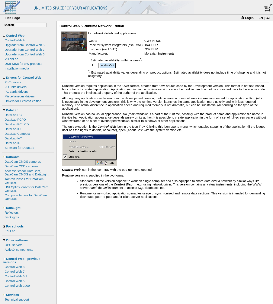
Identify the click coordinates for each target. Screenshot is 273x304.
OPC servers (14, 245)
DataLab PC (13, 115)
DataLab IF (12, 143)
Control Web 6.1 (16, 276)
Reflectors (12, 212)
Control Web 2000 (17, 285)
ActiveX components (19, 249)
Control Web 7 (15, 271)
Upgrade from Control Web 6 (25, 54)
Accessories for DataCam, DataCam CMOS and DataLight (26, 172)
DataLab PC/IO (15, 119)
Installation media (17, 68)
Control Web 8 (15, 267)
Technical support (17, 299)
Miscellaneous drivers (20, 96)
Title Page (12, 18)
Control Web (15, 35)
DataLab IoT (13, 138)
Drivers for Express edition (23, 101)
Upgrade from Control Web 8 (25, 45)
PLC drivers (13, 82)
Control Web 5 (15, 281)
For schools (15, 226)
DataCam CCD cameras (21, 166)
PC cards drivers (16, 91)
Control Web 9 (15, 40)
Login (249, 18)
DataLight (13, 208)
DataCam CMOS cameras (23, 161)
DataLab (12, 110)
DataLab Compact (17, 133)
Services (12, 295)
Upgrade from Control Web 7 (25, 49)
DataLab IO (13, 129)
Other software (17, 240)
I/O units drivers (16, 87)
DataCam (13, 157)
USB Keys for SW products (23, 63)
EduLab (10, 231)
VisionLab (11, 59)
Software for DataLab (19, 147)
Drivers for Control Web (23, 77)
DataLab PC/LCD (17, 124)
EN (260, 18)
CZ (268, 18)
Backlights (12, 217)
